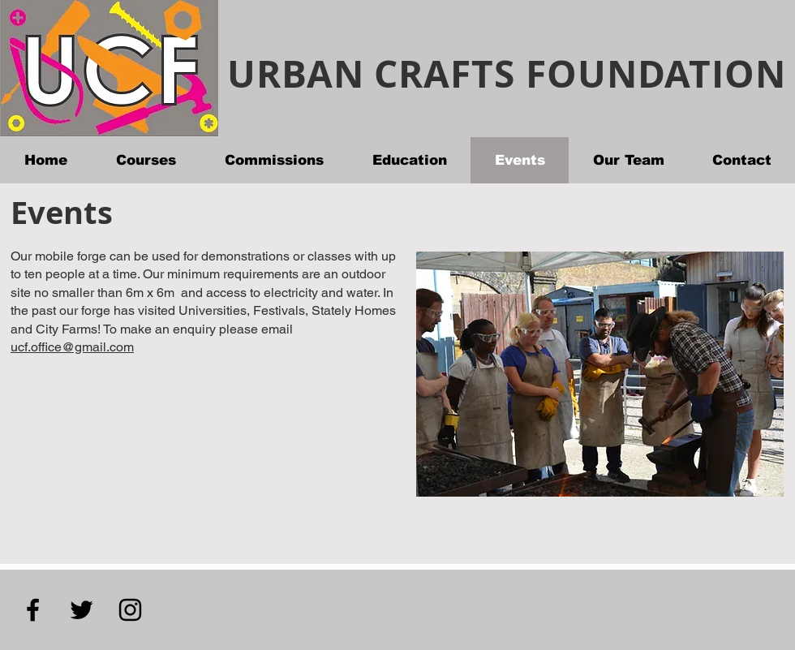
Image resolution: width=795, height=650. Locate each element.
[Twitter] (82, 610)
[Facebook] (33, 610)
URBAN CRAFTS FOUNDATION (506, 73)
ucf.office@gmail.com (72, 347)
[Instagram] (130, 610)
